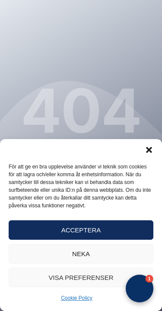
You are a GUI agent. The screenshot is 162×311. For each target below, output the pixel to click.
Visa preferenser (80, 277)
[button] (149, 150)
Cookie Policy (76, 298)
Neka (81, 253)
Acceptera (81, 230)
